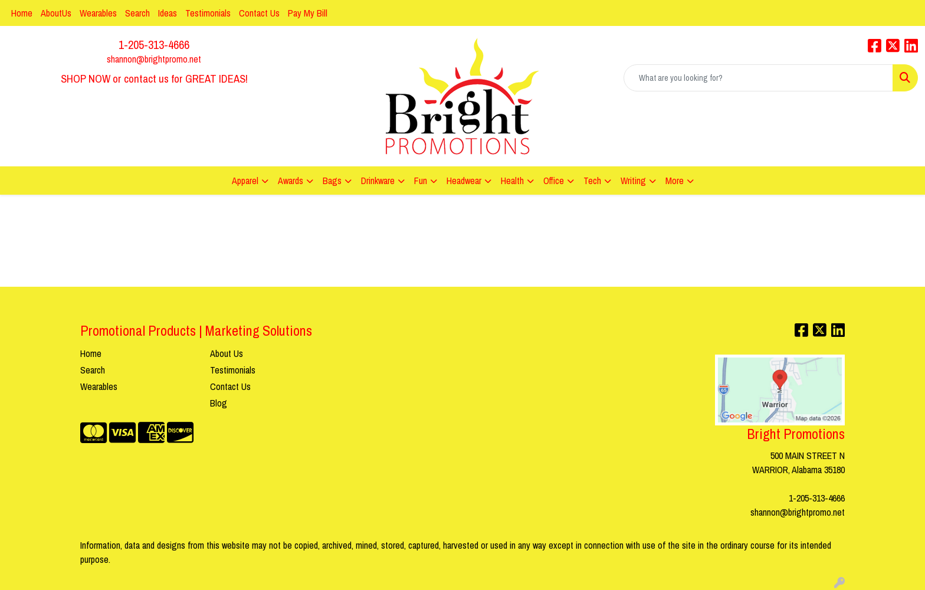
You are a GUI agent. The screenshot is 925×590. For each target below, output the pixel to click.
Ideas (167, 12)
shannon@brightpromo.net (154, 59)
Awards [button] (290, 180)
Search (137, 12)
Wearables (98, 12)
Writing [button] (633, 180)
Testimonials (208, 12)
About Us (226, 353)
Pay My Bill (307, 12)
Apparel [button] (245, 180)
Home (21, 12)
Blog (218, 402)
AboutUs (56, 12)
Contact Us (259, 12)
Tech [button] (592, 180)
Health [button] (512, 180)
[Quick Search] (758, 77)
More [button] (674, 180)
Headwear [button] (464, 180)
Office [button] (553, 180)
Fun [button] (420, 180)
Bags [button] (332, 180)
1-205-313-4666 (154, 45)
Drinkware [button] (378, 180)
